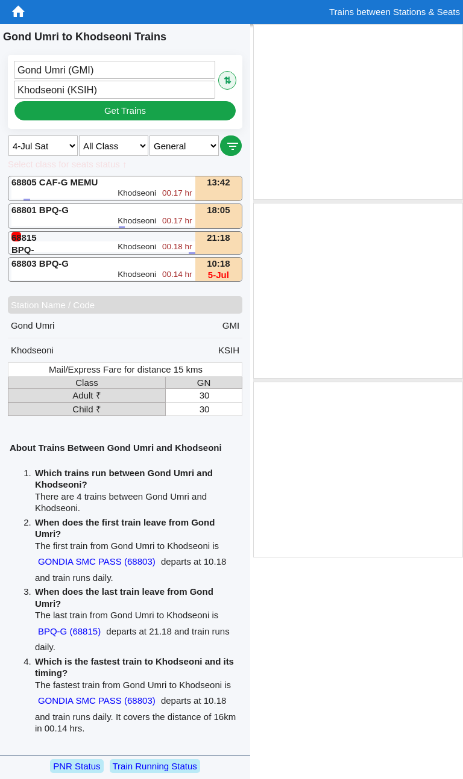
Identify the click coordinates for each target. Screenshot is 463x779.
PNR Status (76, 766)
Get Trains (125, 110)
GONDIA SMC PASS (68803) (97, 561)
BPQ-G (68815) (69, 631)
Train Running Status (155, 766)
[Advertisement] (358, 112)
